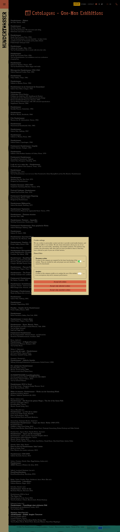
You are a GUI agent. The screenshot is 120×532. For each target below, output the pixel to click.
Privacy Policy (38, 253)
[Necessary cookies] (80, 261)
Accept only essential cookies (60, 290)
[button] (83, 262)
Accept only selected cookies (60, 286)
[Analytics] (80, 274)
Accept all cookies (60, 282)
